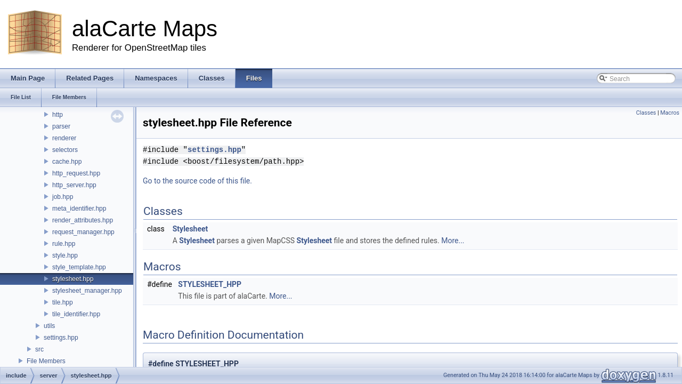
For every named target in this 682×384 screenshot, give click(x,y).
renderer (64, 138)
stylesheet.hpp (72, 279)
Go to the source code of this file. (197, 181)
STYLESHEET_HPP (209, 284)
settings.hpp (61, 337)
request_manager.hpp (83, 232)
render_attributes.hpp (82, 220)
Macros (669, 112)
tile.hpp (62, 302)
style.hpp (65, 255)
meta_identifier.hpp (79, 208)
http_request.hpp (76, 173)
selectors (65, 150)
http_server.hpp (74, 185)
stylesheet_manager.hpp (87, 290)
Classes (646, 112)
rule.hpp (63, 243)
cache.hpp (67, 161)
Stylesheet (190, 229)
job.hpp (62, 197)
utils (49, 326)
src (39, 349)
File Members (46, 361)
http (57, 114)
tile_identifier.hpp (76, 314)
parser (61, 126)
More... (452, 240)
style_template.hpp (79, 267)
